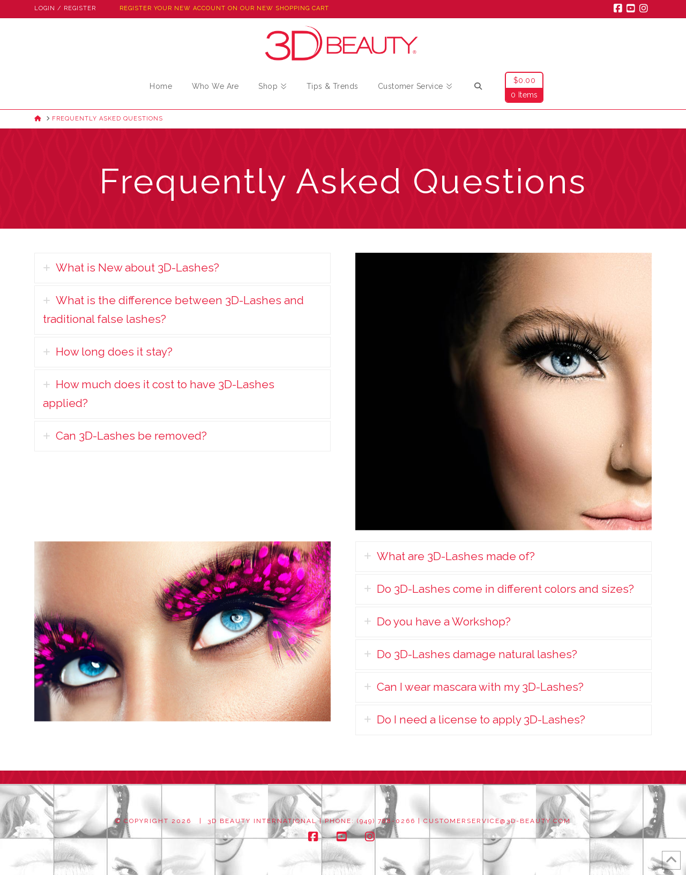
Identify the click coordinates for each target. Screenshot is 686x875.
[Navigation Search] (478, 87)
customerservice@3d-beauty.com (497, 821)
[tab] (180, 268)
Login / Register (65, 8)
